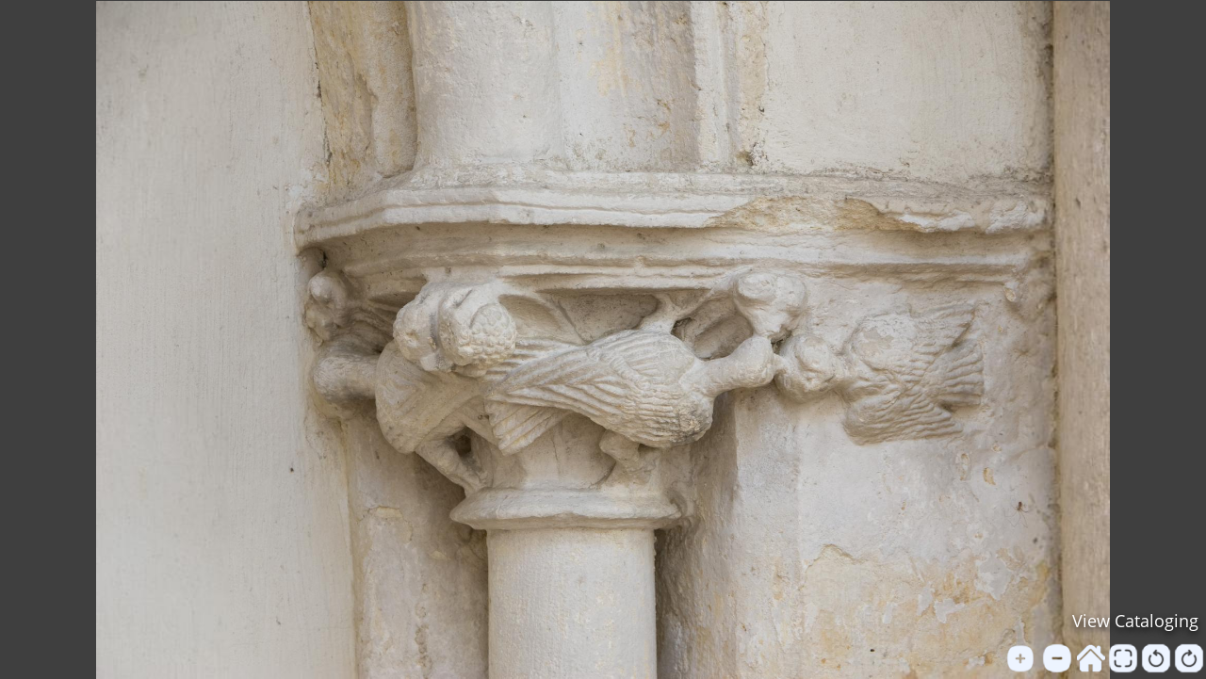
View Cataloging (1135, 620)
